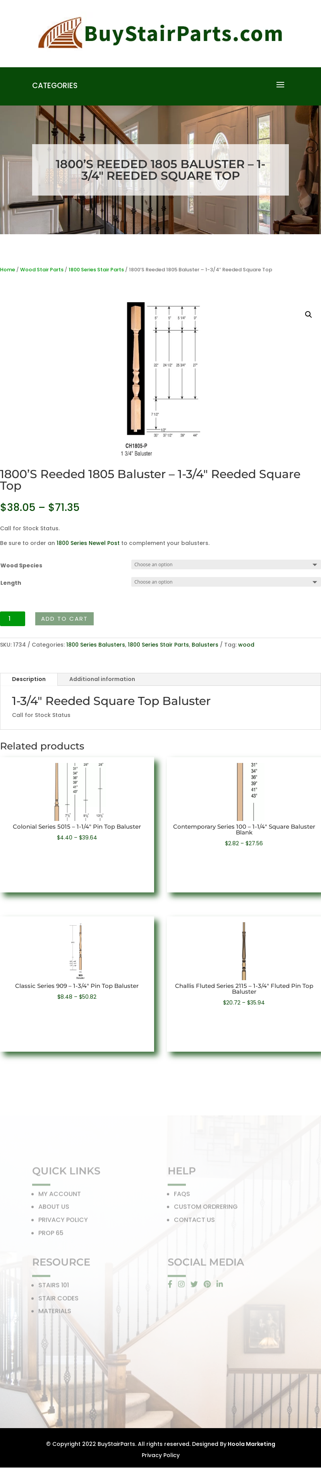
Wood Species (21, 565)
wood (246, 645)
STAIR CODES (58, 1300)
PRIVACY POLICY (63, 1221)
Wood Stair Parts (42, 269)
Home (7, 269)
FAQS (182, 1196)
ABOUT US (53, 1209)
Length (10, 583)
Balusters (205, 645)
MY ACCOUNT (59, 1196)
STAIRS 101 (53, 1287)
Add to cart (64, 619)
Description (29, 679)
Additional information (102, 679)
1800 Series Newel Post (88, 543)
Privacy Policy (161, 1455)
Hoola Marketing (251, 1444)
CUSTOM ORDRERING (206, 1209)
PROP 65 (51, 1235)
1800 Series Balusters (95, 645)
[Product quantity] (12, 618)
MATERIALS (54, 1313)
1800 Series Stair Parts (96, 269)
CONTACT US (194, 1221)
